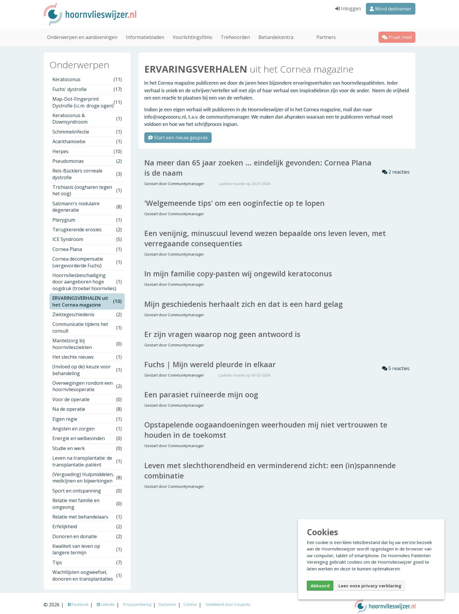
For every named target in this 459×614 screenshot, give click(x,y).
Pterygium (87, 216)
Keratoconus (87, 76)
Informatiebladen (145, 33)
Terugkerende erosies (87, 226)
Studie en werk (87, 444)
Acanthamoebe (87, 138)
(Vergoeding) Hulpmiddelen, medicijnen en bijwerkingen (87, 473)
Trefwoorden (235, 33)
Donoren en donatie (87, 532)
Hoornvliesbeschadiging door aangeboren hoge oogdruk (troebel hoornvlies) (87, 278)
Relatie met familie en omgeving (87, 500)
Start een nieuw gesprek (178, 134)
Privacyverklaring (137, 600)
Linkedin (106, 600)
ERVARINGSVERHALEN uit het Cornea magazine (87, 297)
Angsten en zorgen (87, 425)
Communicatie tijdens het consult (87, 323)
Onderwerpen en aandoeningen (82, 33)
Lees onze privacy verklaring (369, 586)
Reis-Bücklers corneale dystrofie (87, 170)
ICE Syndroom (87, 235)
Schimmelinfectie (87, 128)
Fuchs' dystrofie (87, 85)
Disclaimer (167, 600)
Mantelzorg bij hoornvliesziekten (87, 340)
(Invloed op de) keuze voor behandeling (87, 366)
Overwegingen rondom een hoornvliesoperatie (87, 382)
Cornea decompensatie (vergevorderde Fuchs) (87, 258)
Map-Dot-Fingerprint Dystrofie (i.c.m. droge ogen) (87, 98)
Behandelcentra (275, 33)
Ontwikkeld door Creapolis (227, 600)
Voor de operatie (87, 395)
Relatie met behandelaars (87, 513)
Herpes (87, 147)
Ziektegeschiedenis (87, 310)
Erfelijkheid (87, 523)
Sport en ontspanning (87, 487)
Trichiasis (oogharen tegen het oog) (87, 186)
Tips (87, 558)
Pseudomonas (87, 157)
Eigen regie (87, 415)
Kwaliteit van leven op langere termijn (87, 545)
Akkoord (320, 586)
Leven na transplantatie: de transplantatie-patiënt (87, 457)
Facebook (78, 600)
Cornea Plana (87, 245)
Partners (326, 33)
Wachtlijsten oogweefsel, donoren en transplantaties (87, 571)
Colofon (190, 600)
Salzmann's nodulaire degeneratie (87, 202)
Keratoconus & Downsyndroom (87, 114)
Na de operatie (87, 405)
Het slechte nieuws (87, 353)
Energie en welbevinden (87, 435)
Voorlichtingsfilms (192, 33)
